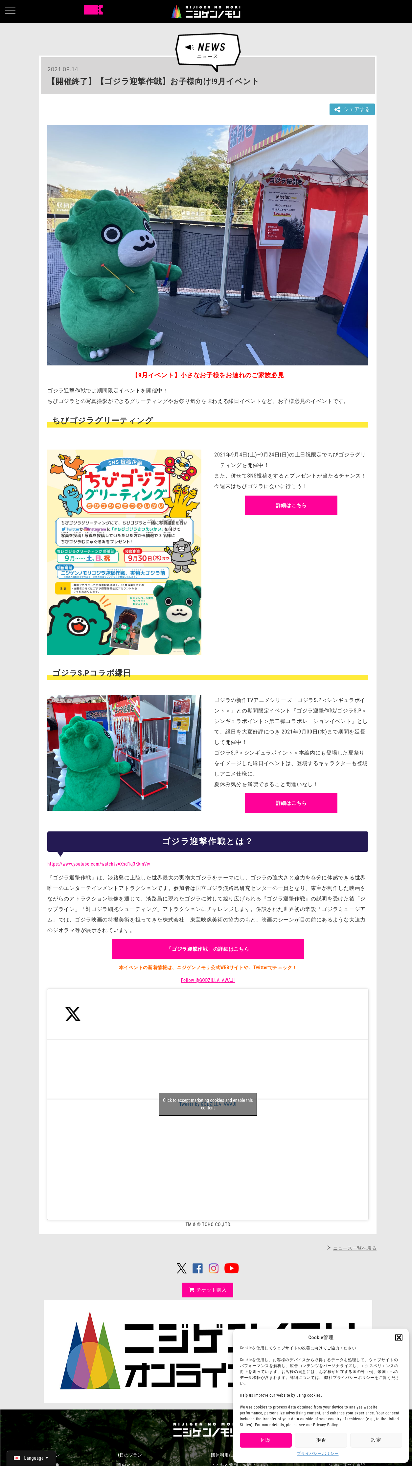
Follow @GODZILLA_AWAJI (208, 980)
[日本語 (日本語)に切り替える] (31, 1458)
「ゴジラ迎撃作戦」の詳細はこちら (208, 949)
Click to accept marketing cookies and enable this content (208, 1104)
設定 (376, 1440)
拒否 (321, 1440)
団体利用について (229, 1455)
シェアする (352, 109)
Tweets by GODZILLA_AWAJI (208, 1104)
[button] (399, 1337)
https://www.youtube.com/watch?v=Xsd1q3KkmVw (98, 864)
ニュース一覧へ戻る (355, 1248)
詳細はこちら (291, 505)
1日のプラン (129, 1455)
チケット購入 (208, 1289)
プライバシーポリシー (318, 1453)
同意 (266, 1440)
